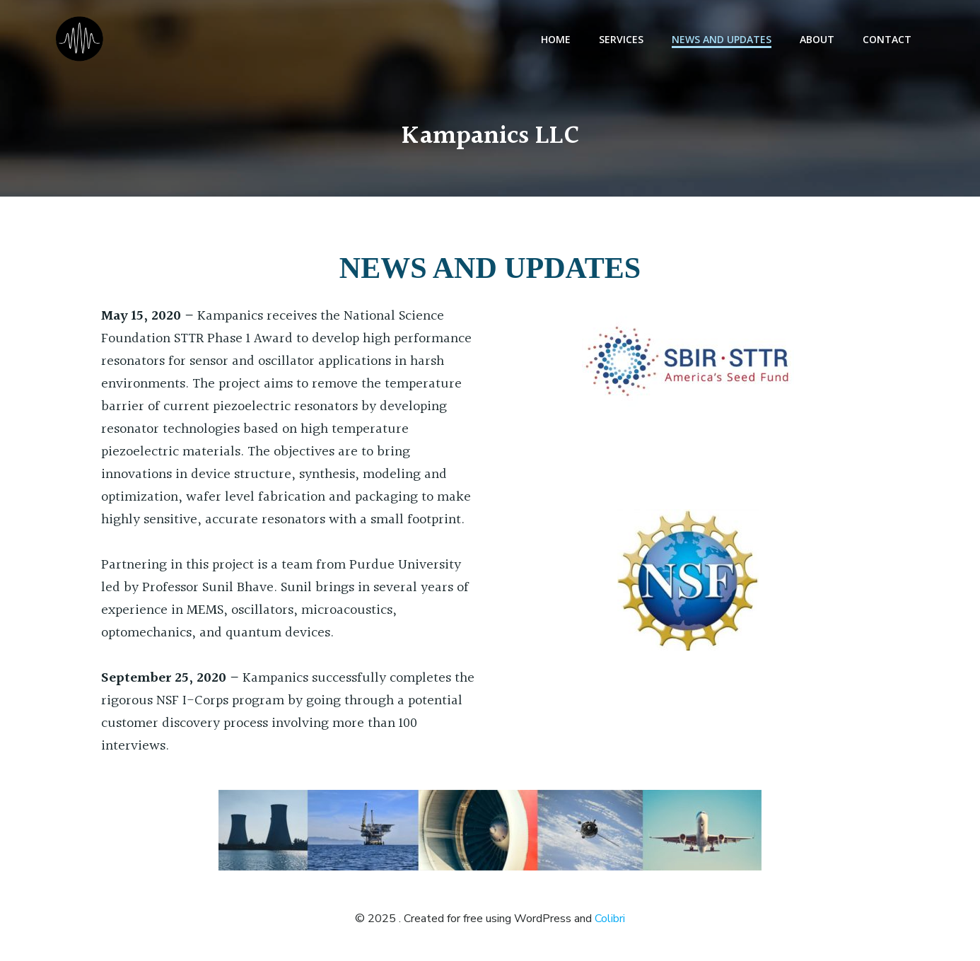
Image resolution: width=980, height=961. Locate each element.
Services (621, 39)
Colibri (610, 918)
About (817, 39)
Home (556, 39)
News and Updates (721, 39)
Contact (887, 39)
